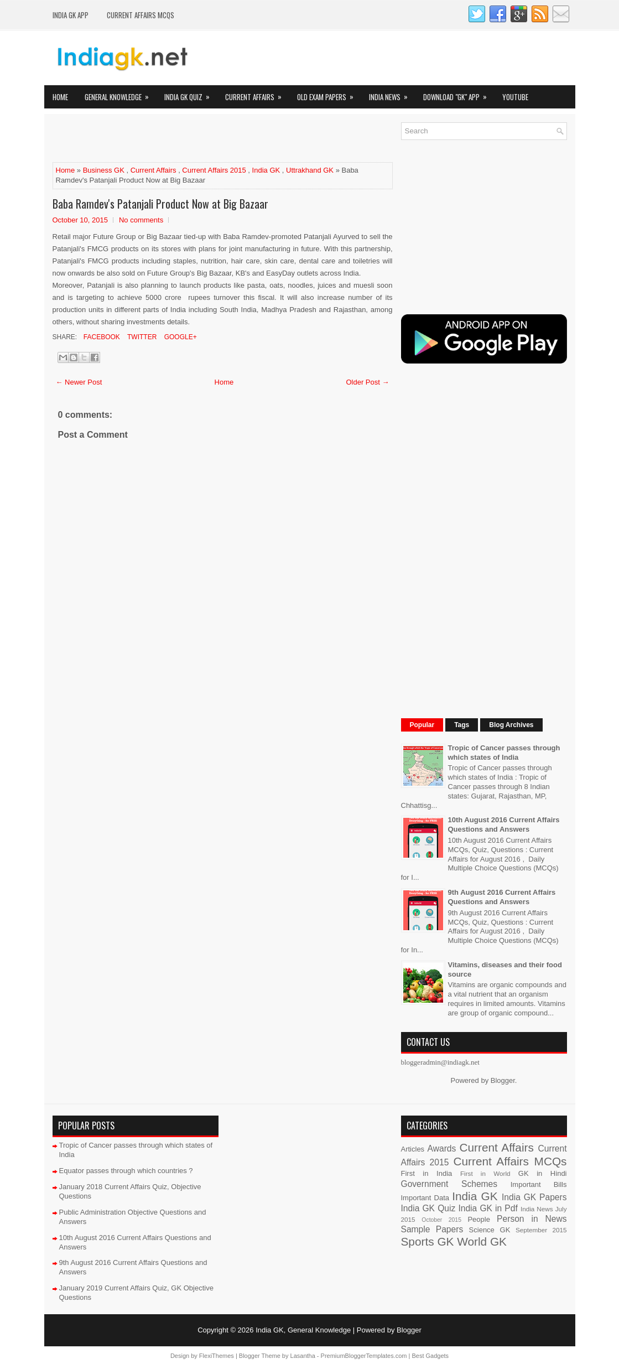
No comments (141, 220)
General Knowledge (120, 93)
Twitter (141, 337)
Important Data (425, 1198)
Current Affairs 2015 (214, 170)
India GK (266, 170)
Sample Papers (432, 1229)
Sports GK (427, 1241)
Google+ (179, 337)
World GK (482, 1241)
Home (60, 96)
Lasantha (302, 1355)
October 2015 (441, 1220)
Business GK (103, 170)
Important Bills (539, 1184)
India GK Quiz (190, 93)
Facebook (101, 337)
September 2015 (541, 1229)
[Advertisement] (182, 138)
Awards (442, 1148)
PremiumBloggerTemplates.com (364, 1355)
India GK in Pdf (487, 1208)
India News (392, 93)
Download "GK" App (458, 93)
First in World (485, 1173)
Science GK (490, 1230)
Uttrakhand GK (310, 170)
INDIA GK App (71, 14)
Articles (413, 1149)
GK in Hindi (542, 1173)
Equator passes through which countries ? (126, 1170)
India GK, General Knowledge (303, 1330)
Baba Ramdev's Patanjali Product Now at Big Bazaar (160, 204)
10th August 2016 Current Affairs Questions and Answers (504, 824)
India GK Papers (534, 1197)
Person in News (531, 1218)
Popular (422, 725)
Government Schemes (449, 1184)
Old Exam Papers (329, 93)
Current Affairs (257, 93)
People (478, 1219)
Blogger (503, 1080)
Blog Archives (511, 725)
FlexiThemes (216, 1355)
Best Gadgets (430, 1355)
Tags (461, 725)
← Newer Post (79, 382)
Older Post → (367, 382)
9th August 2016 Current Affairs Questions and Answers (502, 897)
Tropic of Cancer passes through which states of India (504, 752)
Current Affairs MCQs (140, 14)
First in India (426, 1173)
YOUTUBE (515, 96)
